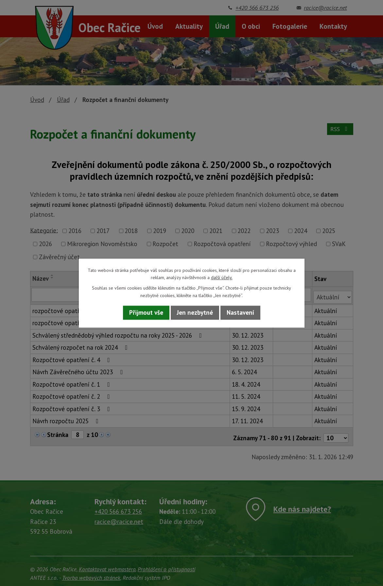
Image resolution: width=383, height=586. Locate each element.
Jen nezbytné (195, 313)
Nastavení (240, 313)
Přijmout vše (146, 313)
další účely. (222, 277)
